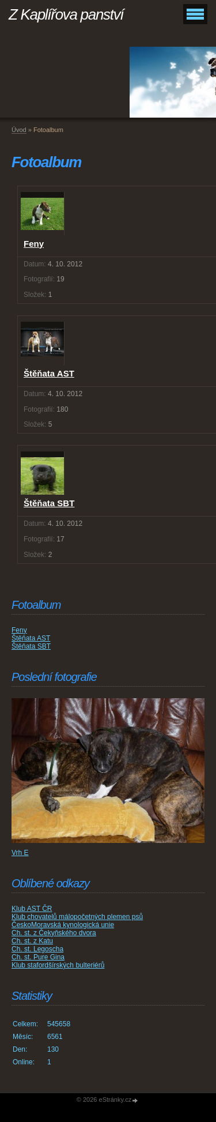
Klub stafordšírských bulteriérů (58, 965)
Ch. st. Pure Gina (38, 957)
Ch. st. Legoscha (37, 949)
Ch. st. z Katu (32, 941)
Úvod (19, 129)
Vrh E (20, 853)
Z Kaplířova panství (66, 14)
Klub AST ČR (32, 909)
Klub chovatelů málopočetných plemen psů (77, 917)
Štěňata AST (31, 638)
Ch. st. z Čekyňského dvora (54, 933)
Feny (19, 630)
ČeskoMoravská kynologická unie (63, 925)
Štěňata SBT (31, 646)
